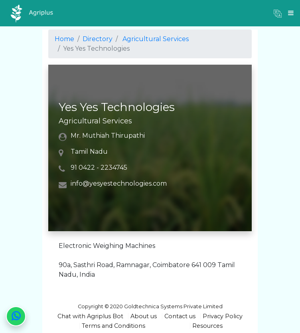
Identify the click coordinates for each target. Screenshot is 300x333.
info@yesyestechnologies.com (119, 183)
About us (143, 316)
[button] (277, 13)
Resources (207, 325)
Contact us (179, 316)
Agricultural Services (155, 39)
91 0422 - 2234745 (99, 167)
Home (64, 39)
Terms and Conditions (113, 325)
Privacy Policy (223, 316)
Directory (97, 39)
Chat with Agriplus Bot (90, 316)
